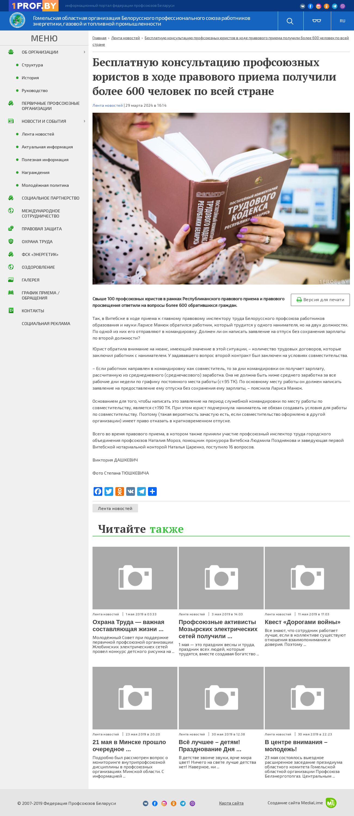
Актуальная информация (47, 146)
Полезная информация (45, 159)
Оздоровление (38, 267)
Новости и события (44, 121)
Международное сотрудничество (41, 213)
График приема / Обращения (41, 295)
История (30, 77)
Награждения (36, 172)
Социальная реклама (46, 323)
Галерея (30, 279)
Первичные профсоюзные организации (51, 105)
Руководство (35, 90)
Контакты (33, 310)
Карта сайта (231, 802)
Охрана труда (37, 241)
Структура (32, 64)
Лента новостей (108, 105)
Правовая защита (42, 228)
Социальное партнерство (50, 197)
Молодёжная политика (45, 185)
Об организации (40, 51)
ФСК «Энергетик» (40, 254)
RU (342, 20)
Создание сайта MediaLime (302, 802)
